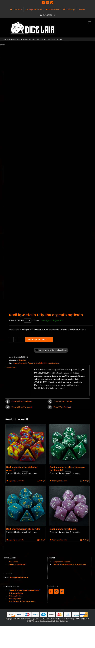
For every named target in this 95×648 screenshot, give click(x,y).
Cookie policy (15, 598)
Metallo (40, 363)
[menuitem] (81, 9)
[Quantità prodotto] (15, 339)
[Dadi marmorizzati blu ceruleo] (26, 506)
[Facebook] (51, 591)
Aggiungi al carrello (39, 339)
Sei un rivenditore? (17, 564)
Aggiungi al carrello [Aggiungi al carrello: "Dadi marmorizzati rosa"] (59, 540)
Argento (31, 363)
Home (6, 39)
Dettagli (42, 481)
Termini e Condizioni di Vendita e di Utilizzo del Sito (24, 592)
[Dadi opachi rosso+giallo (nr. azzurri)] (26, 444)
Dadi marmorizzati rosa (63, 529)
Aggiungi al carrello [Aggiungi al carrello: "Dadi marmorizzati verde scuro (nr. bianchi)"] (59, 481)
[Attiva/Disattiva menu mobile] (89, 22)
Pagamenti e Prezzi (62, 562)
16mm (15, 363)
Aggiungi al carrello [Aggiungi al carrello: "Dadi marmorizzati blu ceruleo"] (16, 540)
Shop (10, 39)
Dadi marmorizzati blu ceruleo (23, 529)
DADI (15, 39)
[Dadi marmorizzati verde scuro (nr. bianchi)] (69, 444)
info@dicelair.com (19, 577)
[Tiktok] (62, 591)
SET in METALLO (23, 39)
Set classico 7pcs (51, 363)
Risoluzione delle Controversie (22, 601)
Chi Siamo (13, 562)
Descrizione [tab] (11, 367)
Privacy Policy (15, 596)
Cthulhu (32, 39)
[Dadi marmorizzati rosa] (69, 506)
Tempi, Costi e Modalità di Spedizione (70, 564)
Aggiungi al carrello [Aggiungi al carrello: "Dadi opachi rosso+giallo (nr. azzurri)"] (16, 481)
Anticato (23, 363)
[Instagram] (56, 591)
